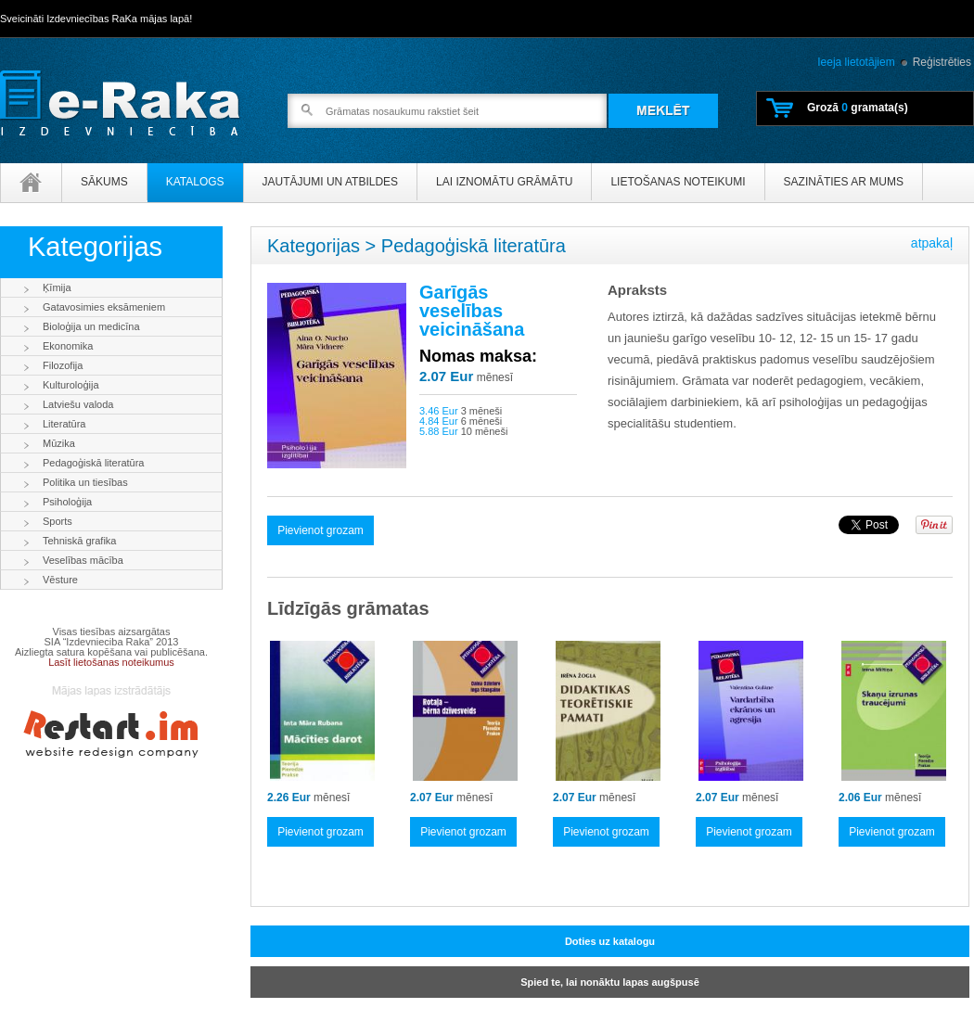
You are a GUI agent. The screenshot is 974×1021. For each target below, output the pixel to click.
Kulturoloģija (71, 384)
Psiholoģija (67, 501)
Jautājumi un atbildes (330, 181)
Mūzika (59, 443)
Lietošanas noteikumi (677, 181)
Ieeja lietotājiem (855, 62)
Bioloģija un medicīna (91, 326)
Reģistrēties (942, 62)
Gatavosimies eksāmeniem (104, 307)
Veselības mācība (83, 560)
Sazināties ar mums (844, 181)
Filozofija (63, 365)
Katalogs (195, 181)
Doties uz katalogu (610, 941)
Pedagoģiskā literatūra (93, 462)
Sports (57, 521)
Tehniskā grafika (80, 540)
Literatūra (64, 423)
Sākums (104, 181)
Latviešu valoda (78, 404)
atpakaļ (932, 243)
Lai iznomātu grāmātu (504, 181)
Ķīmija (57, 287)
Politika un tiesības (85, 482)
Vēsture (60, 579)
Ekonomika (68, 345)
